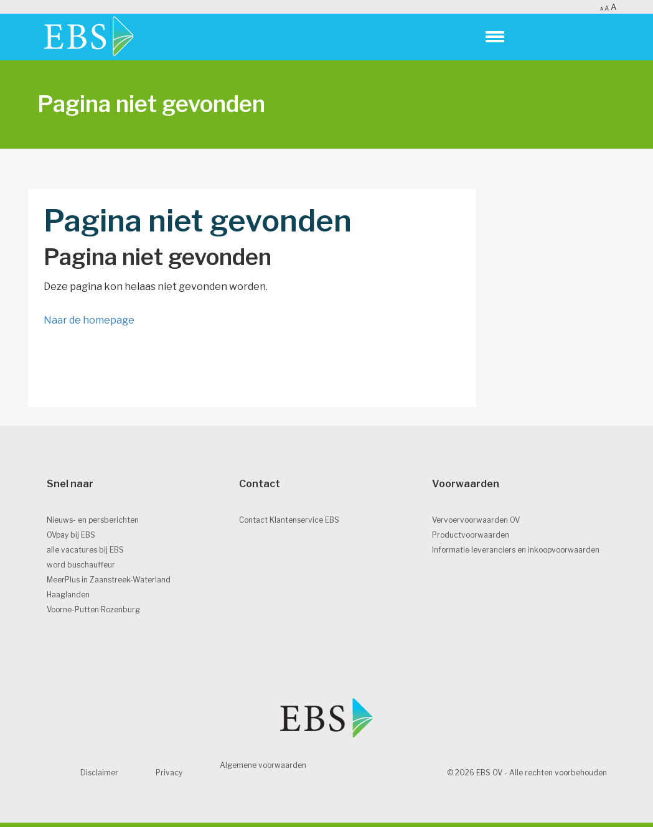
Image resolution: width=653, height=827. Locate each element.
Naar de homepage (89, 320)
